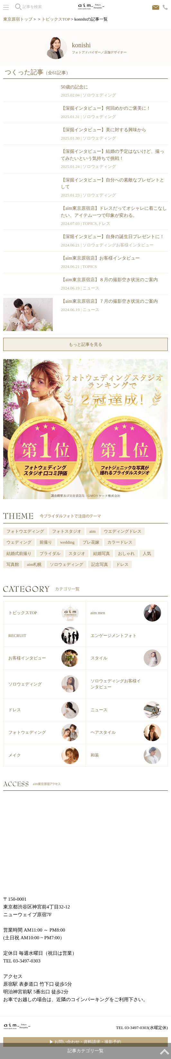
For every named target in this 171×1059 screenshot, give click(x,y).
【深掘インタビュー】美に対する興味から (103, 129)
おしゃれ (126, 553)
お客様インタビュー (27, 658)
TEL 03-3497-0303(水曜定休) (142, 1027)
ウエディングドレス (122, 531)
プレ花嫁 (91, 542)
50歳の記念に (74, 86)
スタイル (99, 658)
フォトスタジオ (66, 531)
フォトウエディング (25, 531)
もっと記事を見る (85, 344)
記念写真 (99, 564)
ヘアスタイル (103, 732)
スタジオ (76, 553)
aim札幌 (34, 564)
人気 (147, 553)
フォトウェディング (27, 732)
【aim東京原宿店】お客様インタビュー (100, 258)
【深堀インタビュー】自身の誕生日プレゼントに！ (112, 236)
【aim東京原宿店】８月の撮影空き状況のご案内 (109, 279)
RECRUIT (17, 635)
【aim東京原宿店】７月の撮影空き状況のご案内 (109, 301)
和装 (95, 755)
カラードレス (119, 542)
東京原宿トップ (17, 19)
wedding (67, 542)
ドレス (104, 223)
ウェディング (19, 542)
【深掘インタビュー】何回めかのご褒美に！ (106, 108)
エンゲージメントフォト (114, 635)
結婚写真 (101, 553)
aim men (98, 612)
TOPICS (90, 223)
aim (92, 531)
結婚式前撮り (19, 553)
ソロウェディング (99, 95)
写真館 (12, 564)
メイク (14, 755)
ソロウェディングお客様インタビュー (118, 245)
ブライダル (50, 553)
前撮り (46, 542)
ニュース (91, 288)
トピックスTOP (55, 19)
